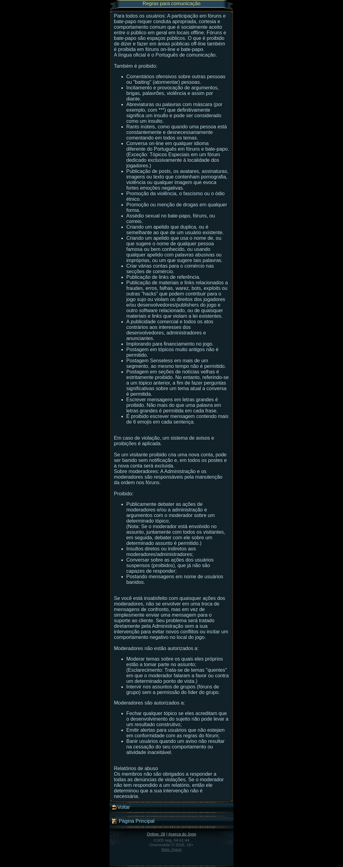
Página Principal (132, 821)
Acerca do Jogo (182, 834)
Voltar (120, 807)
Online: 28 (156, 834)
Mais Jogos (171, 849)
